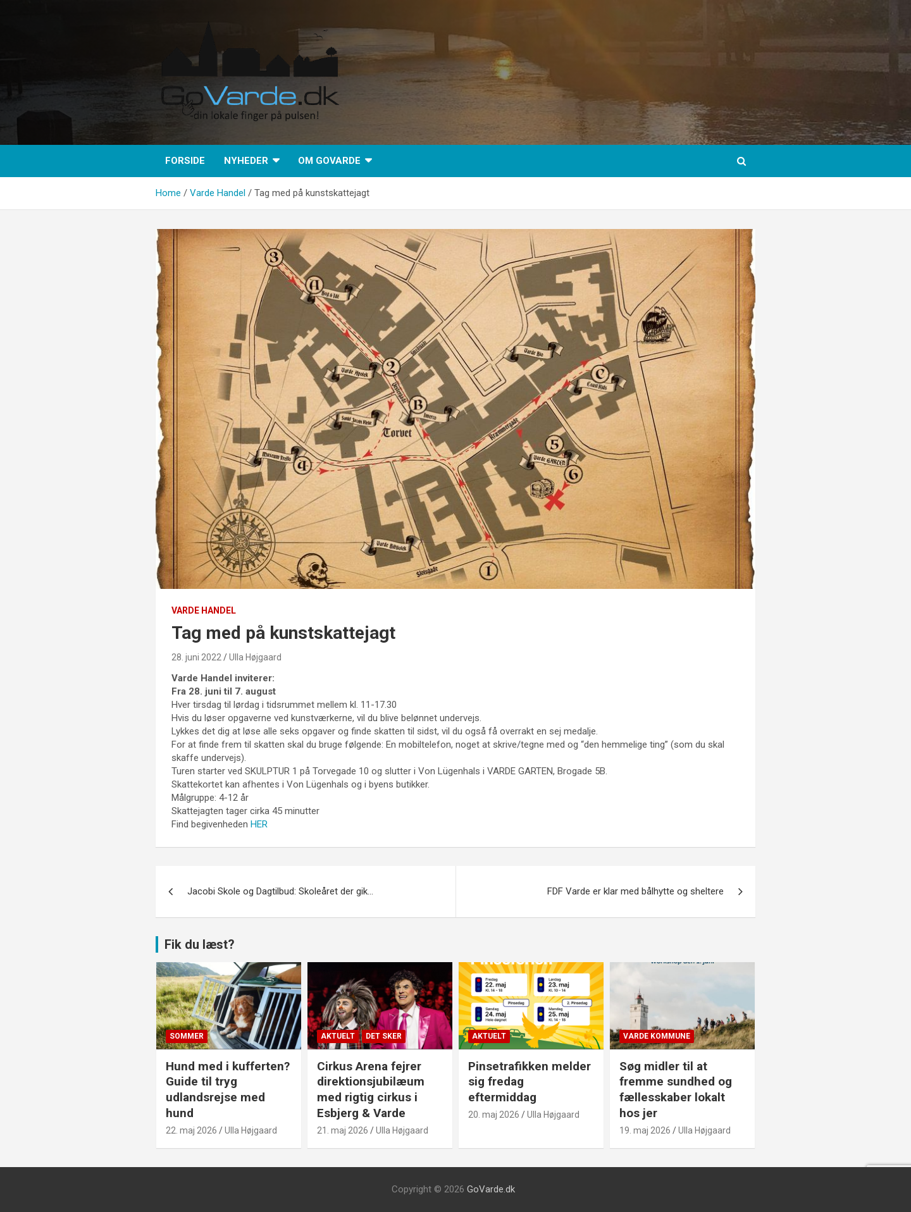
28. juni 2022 (196, 657)
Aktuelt (338, 1036)
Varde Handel (203, 610)
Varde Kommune (656, 1036)
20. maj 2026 (493, 1115)
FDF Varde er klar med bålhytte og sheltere (635, 891)
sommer (187, 1036)
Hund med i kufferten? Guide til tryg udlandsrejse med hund (228, 1089)
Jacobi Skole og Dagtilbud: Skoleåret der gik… (280, 891)
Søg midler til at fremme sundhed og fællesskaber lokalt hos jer (675, 1089)
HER (260, 824)
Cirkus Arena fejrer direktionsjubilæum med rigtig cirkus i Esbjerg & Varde (371, 1089)
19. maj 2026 (645, 1130)
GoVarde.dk (491, 1189)
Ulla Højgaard (255, 657)
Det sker (384, 1036)
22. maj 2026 (191, 1130)
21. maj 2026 (342, 1130)
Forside (185, 160)
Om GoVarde (329, 160)
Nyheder (246, 160)
